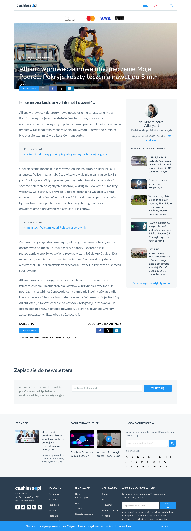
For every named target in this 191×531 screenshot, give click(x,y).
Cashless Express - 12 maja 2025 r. (81, 454)
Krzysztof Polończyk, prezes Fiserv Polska (108, 454)
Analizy (52, 510)
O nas (105, 494)
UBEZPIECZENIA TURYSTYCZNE (54, 337)
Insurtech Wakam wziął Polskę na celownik (55, 227)
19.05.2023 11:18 (34, 60)
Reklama (106, 499)
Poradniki (53, 515)
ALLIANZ (73, 337)
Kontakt (106, 515)
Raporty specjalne (84, 513)
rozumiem (164, 526)
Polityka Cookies (110, 510)
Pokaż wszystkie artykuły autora (151, 283)
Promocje (21, 423)
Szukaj (78, 508)
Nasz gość (54, 504)
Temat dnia (54, 494)
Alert (77, 502)
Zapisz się (168, 505)
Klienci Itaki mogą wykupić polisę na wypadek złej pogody (65, 154)
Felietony (53, 499)
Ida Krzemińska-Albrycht (40, 57)
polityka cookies (121, 526)
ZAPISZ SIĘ (157, 388)
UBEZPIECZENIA (29, 88)
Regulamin (107, 504)
